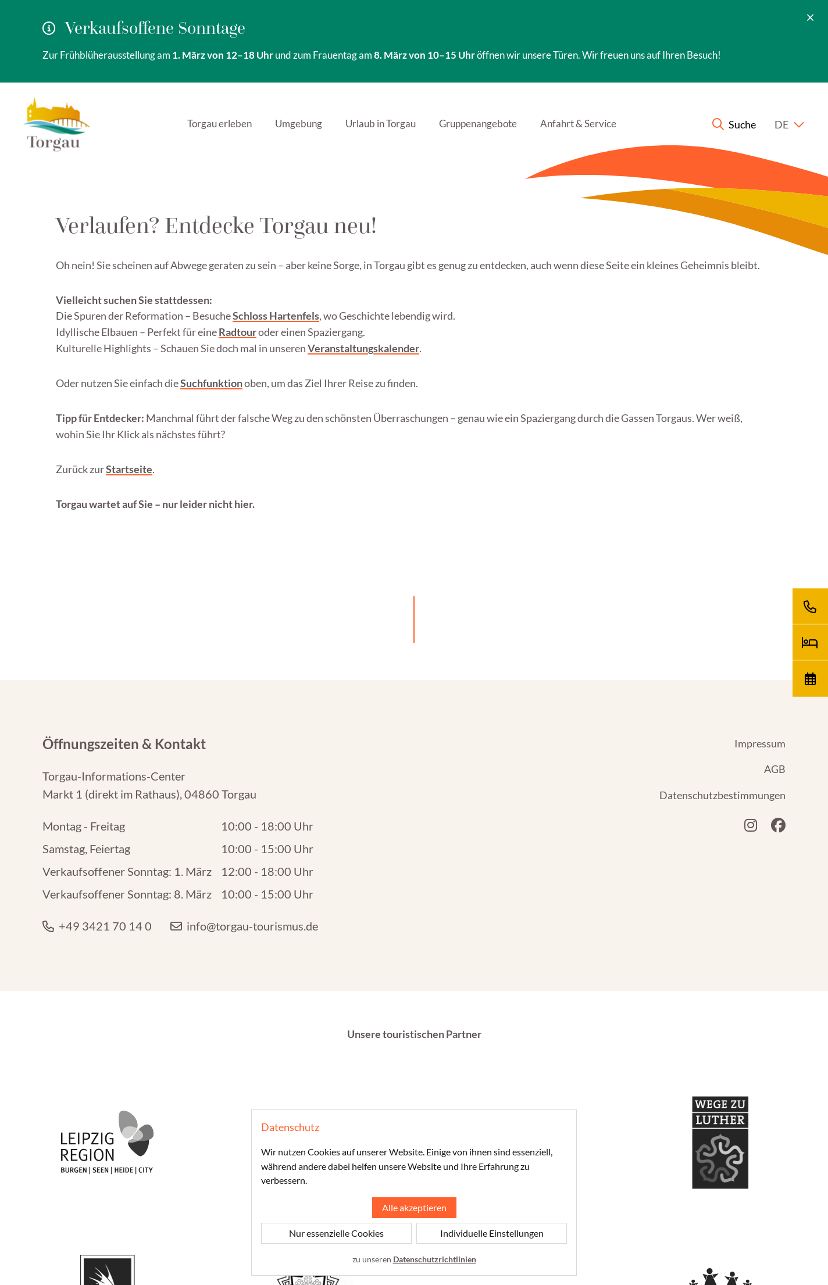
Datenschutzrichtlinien (434, 1259)
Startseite (129, 423)
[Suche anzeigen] (720, 79)
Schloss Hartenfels (276, 270)
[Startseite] (71, 79)
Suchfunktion (211, 337)
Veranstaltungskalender (363, 303)
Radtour (237, 287)
